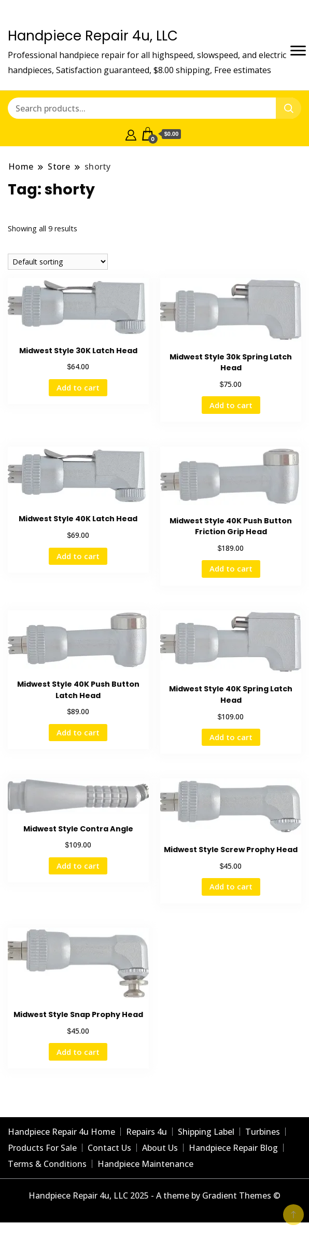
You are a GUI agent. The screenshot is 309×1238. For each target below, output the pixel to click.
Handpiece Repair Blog (233, 1147)
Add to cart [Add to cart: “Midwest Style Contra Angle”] (78, 865)
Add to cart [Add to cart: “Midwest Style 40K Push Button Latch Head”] (78, 732)
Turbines (262, 1131)
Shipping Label (206, 1131)
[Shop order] (58, 262)
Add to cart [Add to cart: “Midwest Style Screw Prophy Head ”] (230, 886)
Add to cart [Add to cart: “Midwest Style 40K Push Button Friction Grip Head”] (230, 568)
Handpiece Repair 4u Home (61, 1131)
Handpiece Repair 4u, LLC (93, 35)
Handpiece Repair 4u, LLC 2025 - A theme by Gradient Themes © (154, 1195)
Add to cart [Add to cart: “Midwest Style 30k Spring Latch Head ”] (230, 405)
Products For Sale (42, 1147)
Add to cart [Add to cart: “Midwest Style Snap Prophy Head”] (78, 1052)
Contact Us (109, 1147)
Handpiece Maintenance (145, 1164)
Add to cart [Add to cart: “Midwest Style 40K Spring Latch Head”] (230, 737)
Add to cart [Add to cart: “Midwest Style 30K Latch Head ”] (78, 387)
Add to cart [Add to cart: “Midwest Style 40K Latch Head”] (78, 556)
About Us (160, 1147)
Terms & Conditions (47, 1164)
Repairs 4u (146, 1131)
